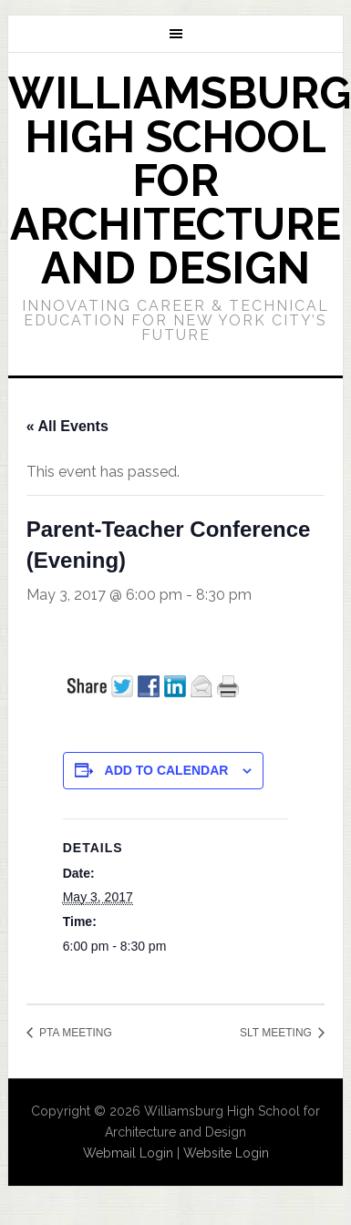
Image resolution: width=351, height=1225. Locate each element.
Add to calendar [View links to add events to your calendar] (167, 770)
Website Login (226, 1153)
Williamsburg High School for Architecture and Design (179, 180)
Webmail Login (128, 1153)
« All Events (67, 426)
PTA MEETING (74, 1032)
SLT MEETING (277, 1032)
